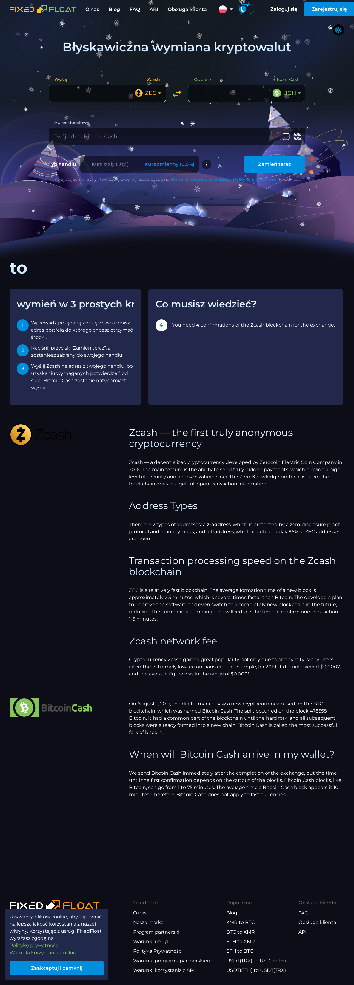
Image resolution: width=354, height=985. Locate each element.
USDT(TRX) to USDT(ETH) (256, 960)
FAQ (135, 9)
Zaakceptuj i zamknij (57, 968)
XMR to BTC (240, 922)
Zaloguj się (283, 9)
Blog (114, 9)
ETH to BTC (239, 951)
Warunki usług (150, 941)
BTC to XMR (240, 932)
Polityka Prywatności (158, 951)
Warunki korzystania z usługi (44, 952)
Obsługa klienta (187, 9)
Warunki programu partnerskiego (173, 960)
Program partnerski (156, 932)
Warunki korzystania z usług (200, 179)
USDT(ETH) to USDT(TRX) (256, 970)
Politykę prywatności (255, 179)
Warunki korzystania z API (164, 970)
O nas (92, 9)
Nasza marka (148, 922)
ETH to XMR (240, 941)
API (154, 9)
